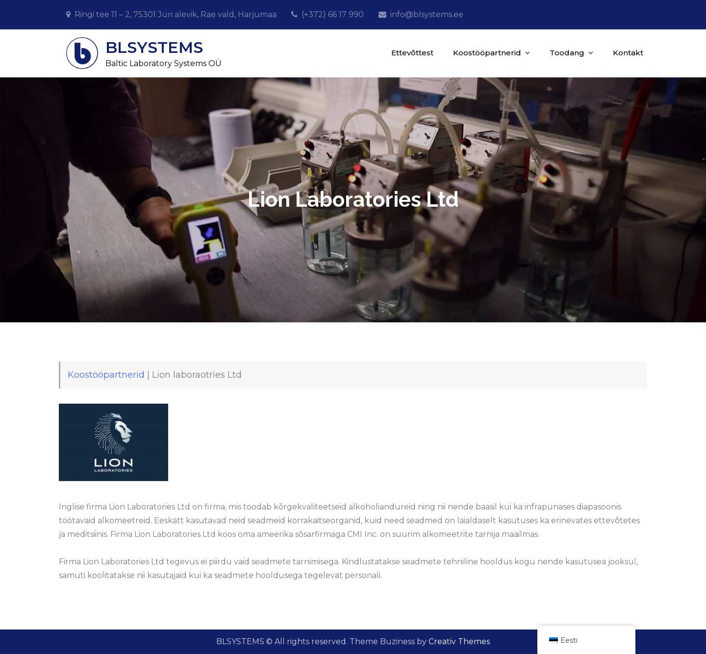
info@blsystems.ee (426, 14)
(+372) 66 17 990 (333, 14)
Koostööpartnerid (487, 52)
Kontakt (628, 52)
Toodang (567, 52)
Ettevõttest (412, 52)
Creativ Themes (459, 641)
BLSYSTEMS (154, 47)
